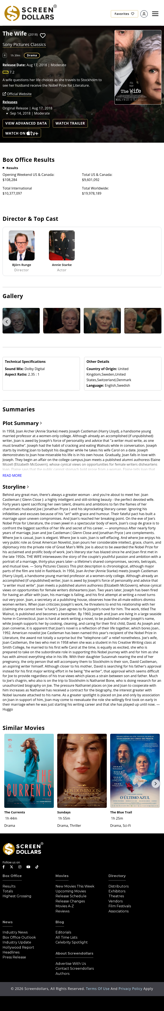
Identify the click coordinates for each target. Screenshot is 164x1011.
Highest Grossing (17, 896)
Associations (118, 911)
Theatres (116, 896)
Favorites (124, 14)
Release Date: (14, 65)
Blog (60, 922)
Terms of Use (98, 988)
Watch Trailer (70, 123)
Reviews (62, 911)
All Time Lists (66, 937)
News (8, 922)
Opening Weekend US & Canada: (28, 174)
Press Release (14, 957)
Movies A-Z (65, 906)
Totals (8, 891)
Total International (17, 188)
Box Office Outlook (19, 937)
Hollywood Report (18, 947)
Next (156, 783)
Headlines (11, 952)
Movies (62, 876)
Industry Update (17, 942)
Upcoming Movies (71, 891)
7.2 (12, 72)
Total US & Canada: (97, 174)
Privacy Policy (131, 988)
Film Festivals (119, 906)
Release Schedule (71, 896)
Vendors (115, 901)
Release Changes (70, 901)
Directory (117, 876)
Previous (7, 321)
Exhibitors (116, 891)
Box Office (12, 876)
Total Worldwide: (95, 188)
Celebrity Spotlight (72, 942)
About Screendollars (74, 953)
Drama (32, 55)
